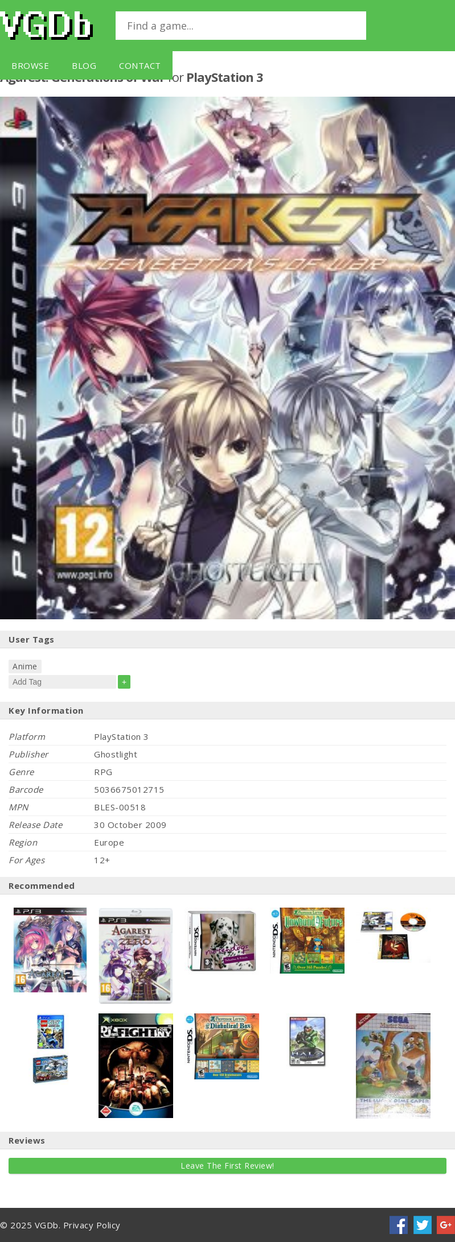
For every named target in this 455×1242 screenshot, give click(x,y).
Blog (84, 65)
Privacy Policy (92, 1225)
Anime (25, 666)
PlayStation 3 (224, 76)
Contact (140, 65)
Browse (30, 65)
